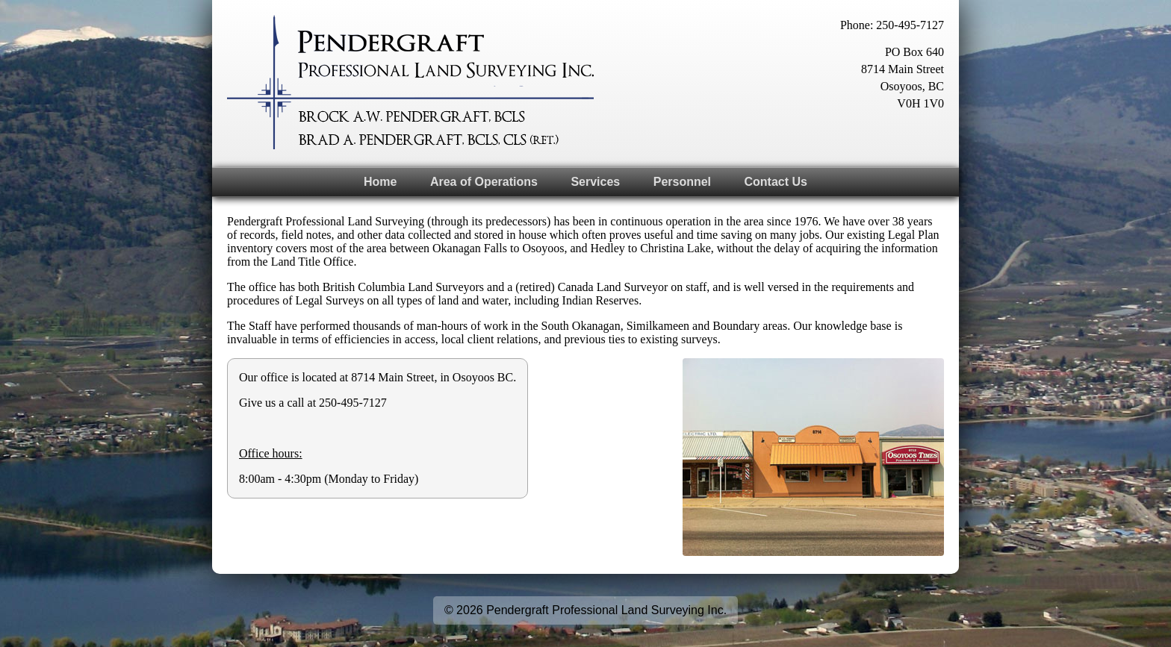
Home (380, 181)
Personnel (682, 181)
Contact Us (776, 181)
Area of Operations (484, 181)
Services (595, 181)
